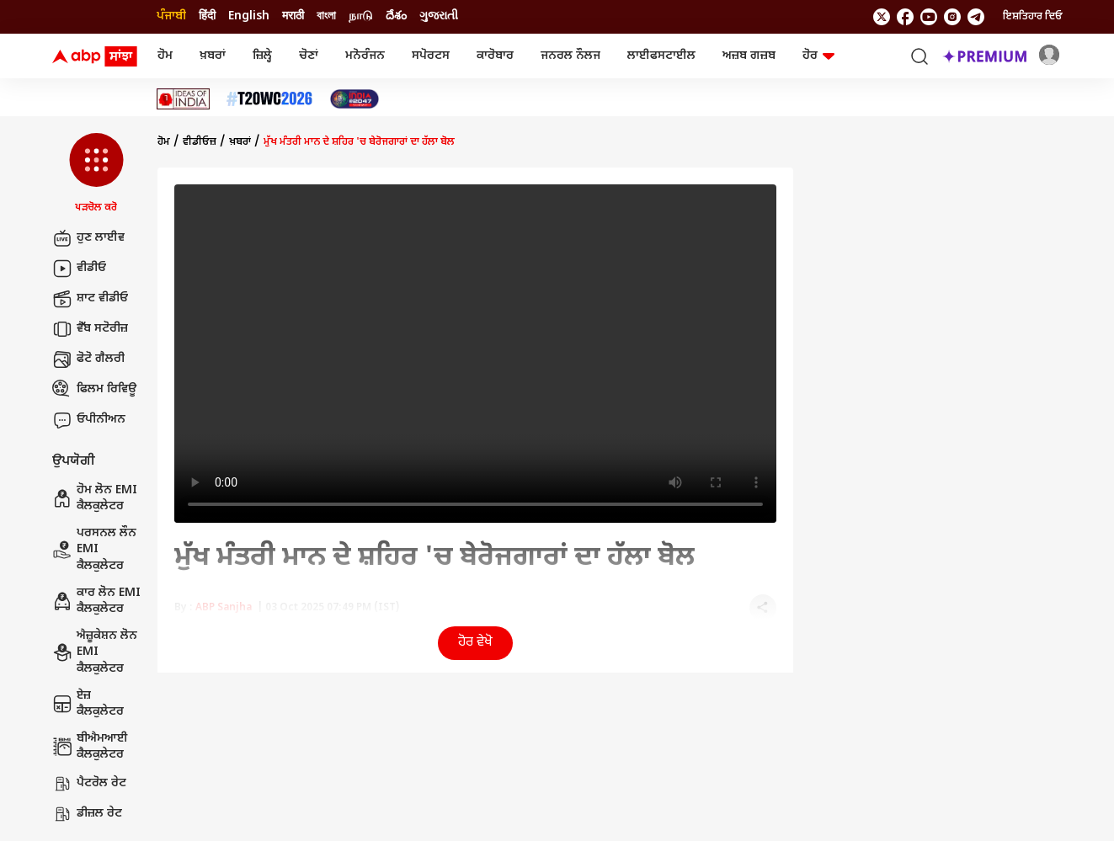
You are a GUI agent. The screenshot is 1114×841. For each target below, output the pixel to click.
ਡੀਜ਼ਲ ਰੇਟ (87, 814)
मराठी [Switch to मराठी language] (293, 16)
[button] (96, 174)
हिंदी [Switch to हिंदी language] (207, 16)
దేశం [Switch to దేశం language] (396, 16)
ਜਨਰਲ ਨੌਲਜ (570, 56)
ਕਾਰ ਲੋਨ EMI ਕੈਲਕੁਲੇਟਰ (96, 601)
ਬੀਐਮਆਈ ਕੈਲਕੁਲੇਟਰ (90, 747)
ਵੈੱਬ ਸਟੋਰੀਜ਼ (90, 329)
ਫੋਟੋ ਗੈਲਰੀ (88, 359)
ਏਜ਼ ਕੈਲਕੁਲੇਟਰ (88, 704)
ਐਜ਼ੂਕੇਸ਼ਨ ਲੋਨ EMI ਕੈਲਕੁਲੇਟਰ (94, 652)
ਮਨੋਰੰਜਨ (365, 56)
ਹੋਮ (165, 56)
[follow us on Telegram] (976, 17)
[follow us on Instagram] (952, 17)
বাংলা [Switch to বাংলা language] (326, 16)
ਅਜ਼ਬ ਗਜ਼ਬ (749, 56)
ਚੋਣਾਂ (308, 56)
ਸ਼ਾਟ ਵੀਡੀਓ (90, 299)
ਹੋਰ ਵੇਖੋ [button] (475, 643)
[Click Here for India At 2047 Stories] (354, 98)
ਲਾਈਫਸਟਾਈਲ (661, 56)
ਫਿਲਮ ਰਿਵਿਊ (94, 390)
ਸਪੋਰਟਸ (431, 56)
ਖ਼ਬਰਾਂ (213, 56)
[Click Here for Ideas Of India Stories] (183, 98)
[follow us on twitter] (881, 17)
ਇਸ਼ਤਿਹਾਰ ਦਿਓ (1033, 17)
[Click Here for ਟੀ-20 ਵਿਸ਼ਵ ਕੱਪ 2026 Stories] (269, 99)
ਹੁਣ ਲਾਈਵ (88, 238)
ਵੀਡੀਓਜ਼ (199, 142)
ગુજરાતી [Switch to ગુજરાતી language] (438, 16)
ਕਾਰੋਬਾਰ (495, 56)
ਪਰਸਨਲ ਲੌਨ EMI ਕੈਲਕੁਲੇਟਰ (94, 549)
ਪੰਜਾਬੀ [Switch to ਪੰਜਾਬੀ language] (171, 16)
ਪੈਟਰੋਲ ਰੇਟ (89, 784)
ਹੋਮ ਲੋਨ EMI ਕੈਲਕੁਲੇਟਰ (94, 498)
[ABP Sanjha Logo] (96, 56)
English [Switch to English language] (248, 16)
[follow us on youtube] (929, 17)
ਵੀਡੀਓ (79, 268)
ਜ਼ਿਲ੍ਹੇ (262, 56)
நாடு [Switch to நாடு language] (361, 16)
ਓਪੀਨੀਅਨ (88, 420)
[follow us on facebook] (905, 17)
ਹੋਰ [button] (818, 56)
